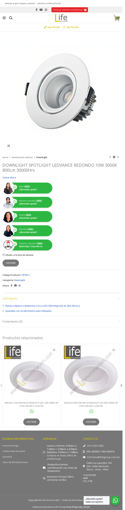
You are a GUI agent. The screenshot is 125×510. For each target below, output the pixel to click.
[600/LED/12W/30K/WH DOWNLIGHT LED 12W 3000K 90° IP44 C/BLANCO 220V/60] (31, 373)
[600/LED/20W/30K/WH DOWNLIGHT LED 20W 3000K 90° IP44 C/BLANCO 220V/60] (91, 373)
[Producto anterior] (110, 157)
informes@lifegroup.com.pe (103, 457)
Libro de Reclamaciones (15, 462)
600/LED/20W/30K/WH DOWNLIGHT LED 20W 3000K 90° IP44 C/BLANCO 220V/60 (91, 404)
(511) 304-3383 (95, 445)
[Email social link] (15, 285)
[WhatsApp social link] (46, 9)
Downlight (41, 157)
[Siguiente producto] (118, 157)
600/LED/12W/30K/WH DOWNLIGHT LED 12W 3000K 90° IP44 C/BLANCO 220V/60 (31, 404)
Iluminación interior (22, 157)
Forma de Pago (10, 445)
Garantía (7, 456)
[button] (121, 385)
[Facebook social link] (37, 9)
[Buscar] (10, 18)
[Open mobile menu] (4, 18)
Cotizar (10, 262)
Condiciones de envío (13, 451)
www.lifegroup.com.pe (78, 506)
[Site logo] (61, 17)
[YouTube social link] (41, 9)
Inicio (5, 157)
